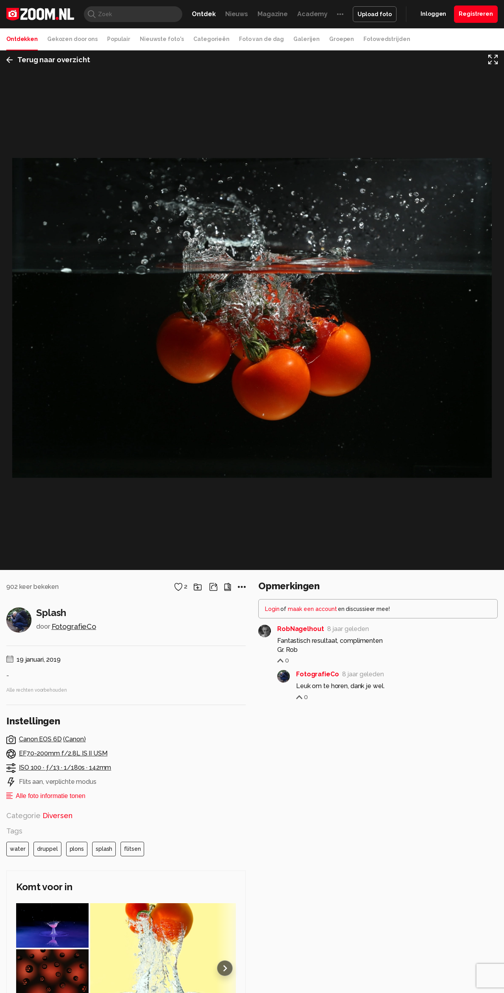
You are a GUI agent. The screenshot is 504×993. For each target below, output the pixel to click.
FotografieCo (74, 910)
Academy (312, 14)
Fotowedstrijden (386, 39)
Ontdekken (22, 39)
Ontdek (203, 14)
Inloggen (433, 14)
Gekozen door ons (72, 39)
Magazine (273, 14)
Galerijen (306, 39)
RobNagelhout (300, 913)
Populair (118, 39)
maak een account (312, 893)
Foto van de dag (261, 39)
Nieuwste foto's (162, 39)
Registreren (476, 14)
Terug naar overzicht (48, 60)
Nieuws (236, 14)
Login (272, 893)
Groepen (341, 39)
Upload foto (375, 14)
